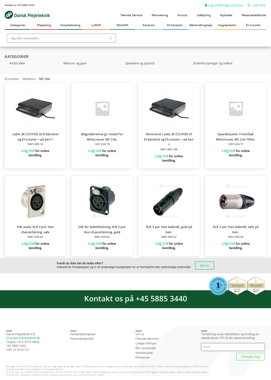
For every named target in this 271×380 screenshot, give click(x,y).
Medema (29, 79)
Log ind (28, 150)
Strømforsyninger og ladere (210, 63)
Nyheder (226, 15)
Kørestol (149, 25)
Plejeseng (44, 25)
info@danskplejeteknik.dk (23, 338)
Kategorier (17, 25)
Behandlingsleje (201, 25)
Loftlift (96, 25)
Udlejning (204, 15)
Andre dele (15, 63)
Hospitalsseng (70, 25)
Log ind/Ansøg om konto (226, 5)
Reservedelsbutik (254, 15)
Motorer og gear (73, 63)
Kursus (182, 15)
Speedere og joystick (138, 63)
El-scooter (253, 25)
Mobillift (122, 25)
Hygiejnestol (227, 25)
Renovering (160, 15)
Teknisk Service (131, 15)
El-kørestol (175, 25)
